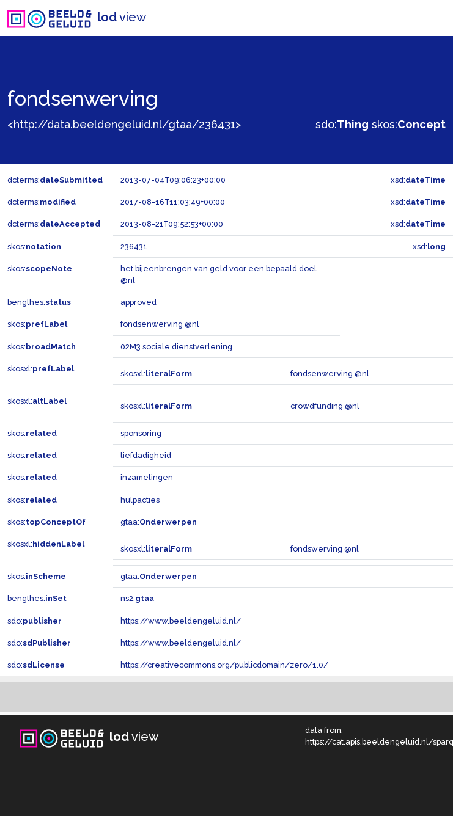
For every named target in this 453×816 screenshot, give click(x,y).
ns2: (137, 598)
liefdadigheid (145, 455)
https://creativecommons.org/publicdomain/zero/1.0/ (224, 664)
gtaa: (158, 521)
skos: (409, 124)
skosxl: (40, 368)
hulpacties (140, 500)
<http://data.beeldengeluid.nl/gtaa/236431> (124, 124)
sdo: (342, 124)
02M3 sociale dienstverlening (176, 346)
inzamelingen (146, 477)
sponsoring (140, 433)
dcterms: (55, 179)
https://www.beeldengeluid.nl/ (180, 620)
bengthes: (39, 302)
